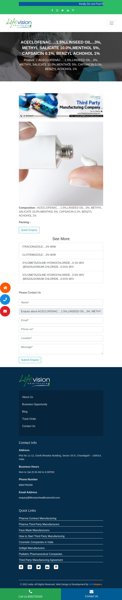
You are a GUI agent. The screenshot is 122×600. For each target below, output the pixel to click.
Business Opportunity (34, 404)
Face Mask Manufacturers (34, 530)
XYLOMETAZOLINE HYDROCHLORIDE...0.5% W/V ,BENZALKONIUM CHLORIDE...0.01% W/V (53, 277)
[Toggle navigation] (111, 23)
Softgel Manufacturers (32, 548)
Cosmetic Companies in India (36, 542)
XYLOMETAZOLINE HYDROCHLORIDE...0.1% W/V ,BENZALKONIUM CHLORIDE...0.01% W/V (53, 264)
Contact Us (28, 426)
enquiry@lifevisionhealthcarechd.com (39, 497)
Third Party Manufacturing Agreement (41, 560)
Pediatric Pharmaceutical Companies (40, 554)
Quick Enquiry (29, 230)
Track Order (29, 418)
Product (29, 60)
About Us (27, 397)
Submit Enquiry (30, 360)
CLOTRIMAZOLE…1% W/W (39, 254)
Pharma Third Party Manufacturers (39, 524)
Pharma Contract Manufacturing (37, 518)
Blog (24, 411)
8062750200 (26, 484)
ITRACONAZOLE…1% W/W (39, 246)
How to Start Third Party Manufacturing (41, 536)
